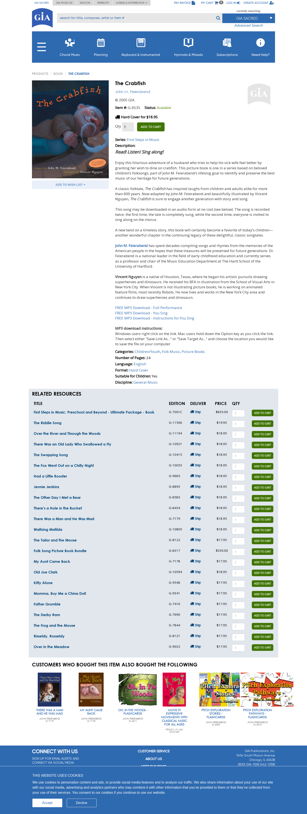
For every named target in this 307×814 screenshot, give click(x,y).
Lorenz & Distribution (131, 2)
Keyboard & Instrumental (141, 46)
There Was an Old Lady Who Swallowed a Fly (72, 444)
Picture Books (193, 351)
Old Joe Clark (46, 572)
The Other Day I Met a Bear (57, 497)
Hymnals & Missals (188, 46)
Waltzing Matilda (48, 529)
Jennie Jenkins (46, 487)
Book (58, 73)
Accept (47, 803)
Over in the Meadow (52, 647)
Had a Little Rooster (50, 476)
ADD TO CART (151, 127)
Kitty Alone (43, 583)
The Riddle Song (47, 423)
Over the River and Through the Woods (67, 433)
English (140, 363)
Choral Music (70, 46)
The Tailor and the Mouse (55, 540)
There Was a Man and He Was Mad (64, 519)
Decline (81, 803)
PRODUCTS (40, 73)
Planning (101, 46)
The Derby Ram (47, 615)
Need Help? (261, 46)
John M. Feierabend (132, 91)
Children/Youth (147, 351)
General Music (145, 382)
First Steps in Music (143, 139)
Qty (118, 126)
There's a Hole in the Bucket (58, 508)
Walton (85, 2)
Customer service (153, 751)
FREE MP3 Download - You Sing (141, 313)
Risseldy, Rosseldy (49, 636)
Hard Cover (138, 370)
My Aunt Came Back (52, 561)
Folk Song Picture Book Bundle (60, 551)
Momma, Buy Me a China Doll (60, 593)
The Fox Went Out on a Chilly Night (64, 465)
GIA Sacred (41, 2)
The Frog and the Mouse (54, 625)
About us (153, 759)
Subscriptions (227, 46)
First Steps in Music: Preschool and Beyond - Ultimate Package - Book (94, 412)
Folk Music (171, 351)
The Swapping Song (51, 455)
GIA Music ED (64, 2)
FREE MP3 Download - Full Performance (148, 307)
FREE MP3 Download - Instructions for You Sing (154, 318)
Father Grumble (47, 604)
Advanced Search (248, 25)
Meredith (103, 2)
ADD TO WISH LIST (70, 184)
